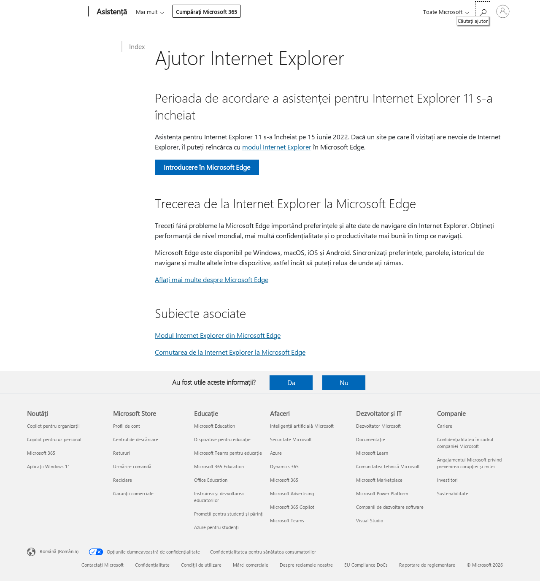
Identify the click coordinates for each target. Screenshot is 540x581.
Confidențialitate (152, 565)
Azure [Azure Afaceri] (276, 453)
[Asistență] (111, 11)
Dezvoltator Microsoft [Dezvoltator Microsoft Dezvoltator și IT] (378, 426)
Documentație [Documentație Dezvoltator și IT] (370, 439)
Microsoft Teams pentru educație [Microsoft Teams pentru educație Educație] (228, 453)
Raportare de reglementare (427, 565)
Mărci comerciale (250, 565)
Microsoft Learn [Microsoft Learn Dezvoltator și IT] (372, 453)
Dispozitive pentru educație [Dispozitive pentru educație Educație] (222, 439)
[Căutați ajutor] (482, 10)
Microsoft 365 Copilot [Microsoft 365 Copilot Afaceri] (292, 507)
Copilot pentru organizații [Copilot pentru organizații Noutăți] (53, 426)
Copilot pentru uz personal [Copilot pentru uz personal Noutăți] (54, 439)
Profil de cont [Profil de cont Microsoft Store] (126, 426)
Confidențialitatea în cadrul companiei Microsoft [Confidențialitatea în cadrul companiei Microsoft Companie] (465, 442)
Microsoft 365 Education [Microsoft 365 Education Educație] (219, 466)
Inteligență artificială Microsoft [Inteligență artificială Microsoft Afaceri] (302, 426)
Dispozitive (252, 11)
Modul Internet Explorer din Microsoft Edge (218, 335)
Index (137, 46)
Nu (344, 382)
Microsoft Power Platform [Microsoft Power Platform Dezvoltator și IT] (382, 493)
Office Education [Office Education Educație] (210, 480)
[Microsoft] (56, 11)
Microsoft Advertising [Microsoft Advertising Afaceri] (292, 493)
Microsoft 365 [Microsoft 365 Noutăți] (41, 453)
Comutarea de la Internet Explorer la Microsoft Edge (230, 352)
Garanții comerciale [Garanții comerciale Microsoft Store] (133, 493)
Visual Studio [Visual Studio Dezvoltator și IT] (369, 520)
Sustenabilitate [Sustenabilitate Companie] (452, 493)
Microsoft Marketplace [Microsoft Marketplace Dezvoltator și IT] (379, 480)
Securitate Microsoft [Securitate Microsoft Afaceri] (291, 439)
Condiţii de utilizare (201, 565)
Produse (213, 11)
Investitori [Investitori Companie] (447, 480)
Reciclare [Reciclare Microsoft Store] (122, 480)
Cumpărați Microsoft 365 (352, 11)
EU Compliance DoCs (366, 565)
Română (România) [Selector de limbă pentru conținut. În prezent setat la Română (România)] (59, 551)
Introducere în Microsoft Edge (207, 167)
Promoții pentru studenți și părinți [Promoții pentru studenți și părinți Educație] (229, 513)
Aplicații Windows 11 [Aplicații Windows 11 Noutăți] (48, 466)
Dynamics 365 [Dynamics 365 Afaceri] (284, 466)
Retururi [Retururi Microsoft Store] (121, 453)
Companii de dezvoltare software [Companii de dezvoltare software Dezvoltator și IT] (390, 507)
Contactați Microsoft (102, 565)
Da (291, 382)
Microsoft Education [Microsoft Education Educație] (214, 426)
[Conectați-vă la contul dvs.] (503, 11)
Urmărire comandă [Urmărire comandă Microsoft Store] (132, 466)
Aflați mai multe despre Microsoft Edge (211, 279)
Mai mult (292, 11)
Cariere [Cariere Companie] (444, 426)
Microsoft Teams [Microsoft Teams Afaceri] (287, 520)
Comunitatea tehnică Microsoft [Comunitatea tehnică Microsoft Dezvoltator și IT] (388, 466)
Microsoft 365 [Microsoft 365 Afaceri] (284, 480)
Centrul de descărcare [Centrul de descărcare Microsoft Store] (135, 439)
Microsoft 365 (151, 11)
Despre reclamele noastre (306, 565)
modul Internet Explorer (276, 146)
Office (185, 11)
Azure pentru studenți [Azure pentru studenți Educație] (216, 527)
